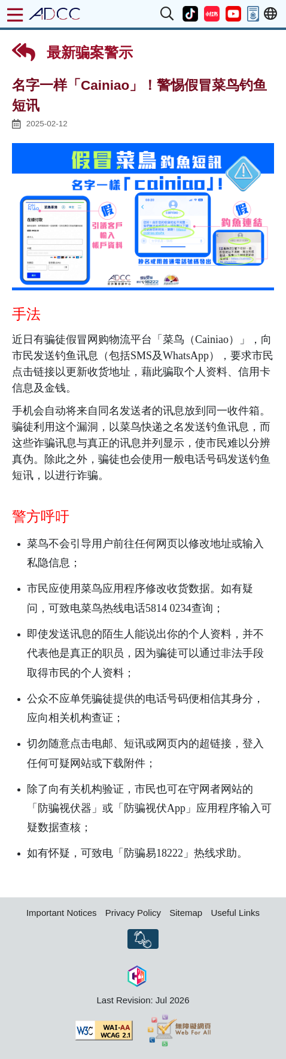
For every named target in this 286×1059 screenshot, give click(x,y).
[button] (168, 14)
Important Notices (61, 913)
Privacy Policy (133, 913)
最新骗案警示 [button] (72, 52)
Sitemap (185, 913)
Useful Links (235, 913)
